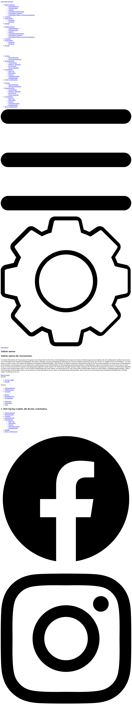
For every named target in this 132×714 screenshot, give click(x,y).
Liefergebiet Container (15, 13)
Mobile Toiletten (10, 5)
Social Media (9, 18)
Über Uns (11, 71)
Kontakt (7, 23)
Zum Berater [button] (4, 347)
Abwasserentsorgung (14, 59)
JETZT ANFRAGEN (11, 80)
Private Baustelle (13, 68)
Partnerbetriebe (13, 78)
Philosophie (12, 73)
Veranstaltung (12, 63)
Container (8, 17)
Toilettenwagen (13, 8)
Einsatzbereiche (9, 61)
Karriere (10, 74)
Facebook (11, 22)
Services (7, 56)
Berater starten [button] (5, 375)
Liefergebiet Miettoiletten (16, 11)
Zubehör (11, 10)
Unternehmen (9, 69)
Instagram (11, 20)
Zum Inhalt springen (7, 1)
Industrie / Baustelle (14, 64)
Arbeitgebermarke (13, 76)
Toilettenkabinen (13, 6)
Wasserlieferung (13, 57)
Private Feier (12, 66)
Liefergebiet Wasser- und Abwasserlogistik (21, 15)
